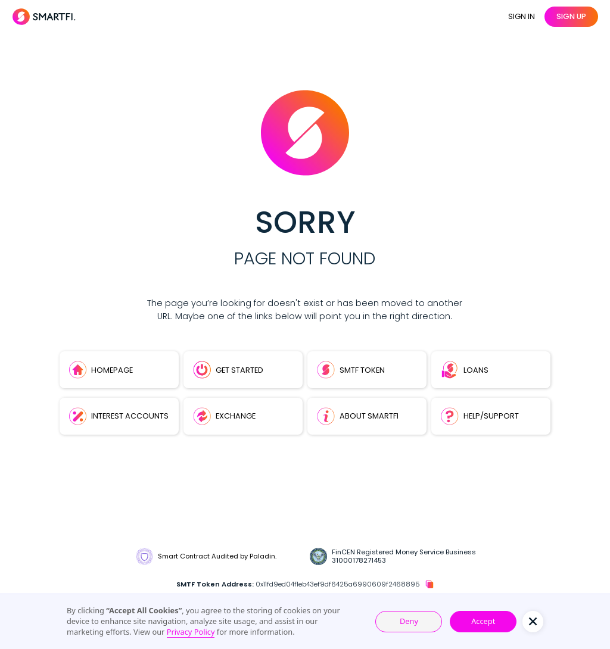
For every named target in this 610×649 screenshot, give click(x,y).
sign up (571, 16)
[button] (532, 621)
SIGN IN (521, 16)
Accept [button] (483, 621)
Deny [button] (409, 621)
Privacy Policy (191, 631)
